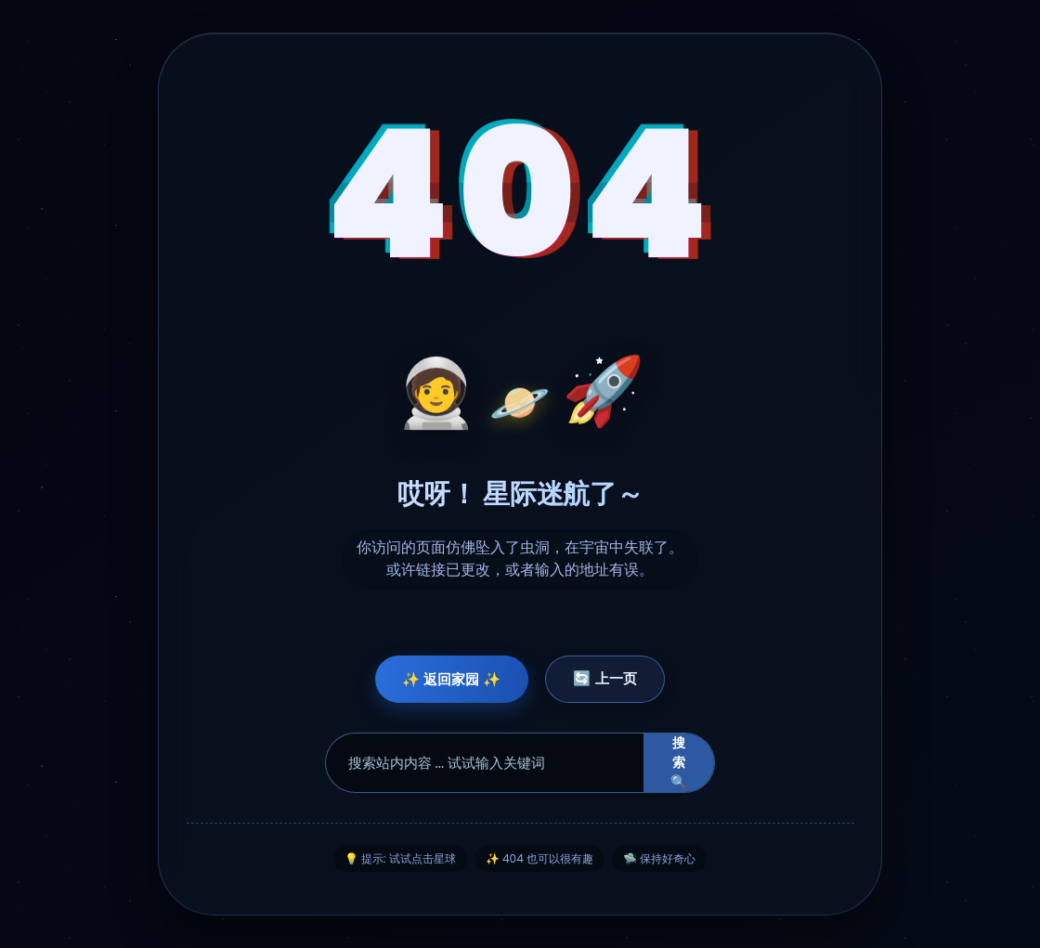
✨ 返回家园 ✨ (448, 679)
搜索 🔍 (678, 763)
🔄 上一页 (610, 678)
